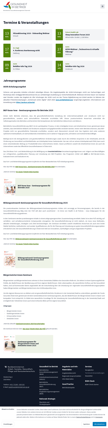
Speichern (86, 424)
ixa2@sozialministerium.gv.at (18, 387)
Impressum (99, 417)
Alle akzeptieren (99, 424)
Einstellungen (7, 424)
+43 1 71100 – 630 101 (17, 384)
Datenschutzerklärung (83, 417)
